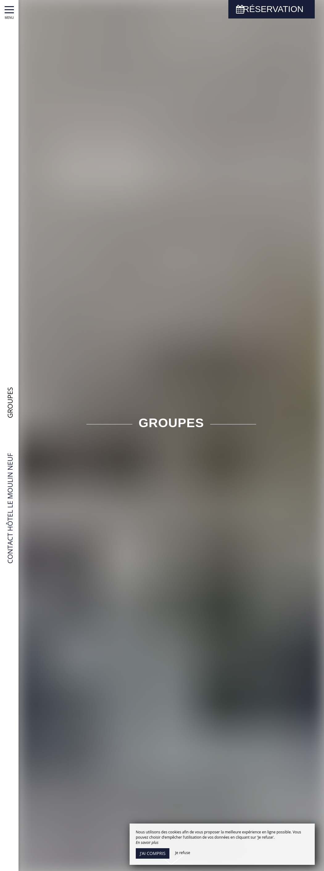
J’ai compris (152, 853)
